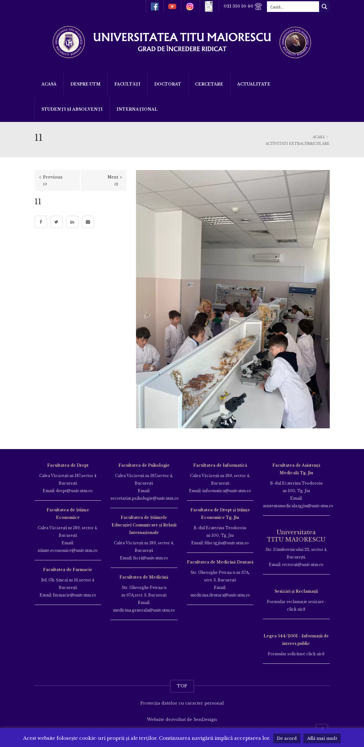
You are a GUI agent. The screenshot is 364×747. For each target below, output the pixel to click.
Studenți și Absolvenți (72, 109)
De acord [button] (287, 738)
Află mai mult (322, 738)
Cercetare (209, 84)
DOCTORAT (167, 84)
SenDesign (205, 719)
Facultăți (127, 84)
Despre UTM (85, 84)
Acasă (49, 84)
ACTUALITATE (253, 84)
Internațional (137, 109)
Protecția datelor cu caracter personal (182, 703)
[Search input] (293, 6)
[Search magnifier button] (324, 6)
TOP (182, 686)
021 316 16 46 (243, 6)
